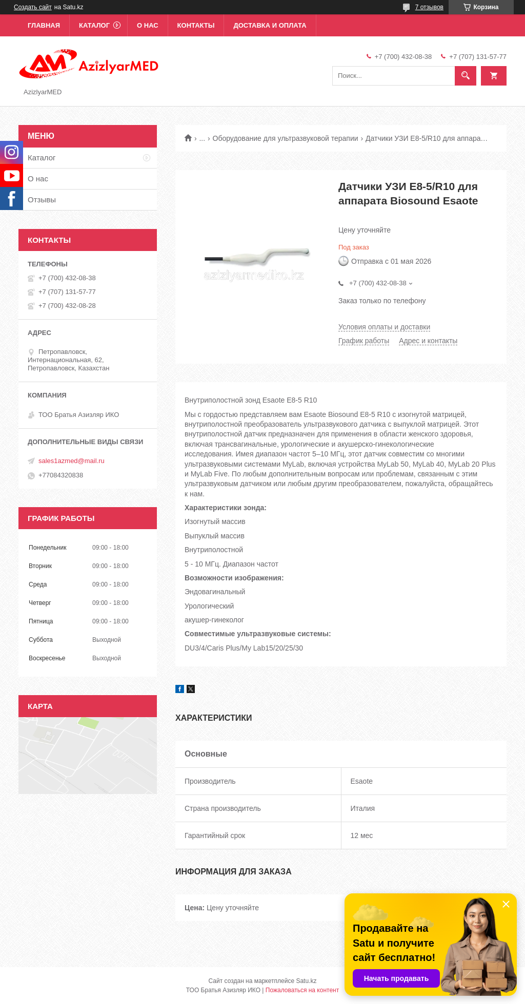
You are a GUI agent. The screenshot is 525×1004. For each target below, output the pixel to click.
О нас (147, 25)
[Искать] (465, 76)
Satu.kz (306, 981)
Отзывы (42, 199)
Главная (44, 25)
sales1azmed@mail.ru (71, 461)
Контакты (196, 25)
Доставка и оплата (269, 25)
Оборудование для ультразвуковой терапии (285, 138)
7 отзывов (429, 7)
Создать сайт (33, 7)
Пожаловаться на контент (302, 990)
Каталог (94, 25)
